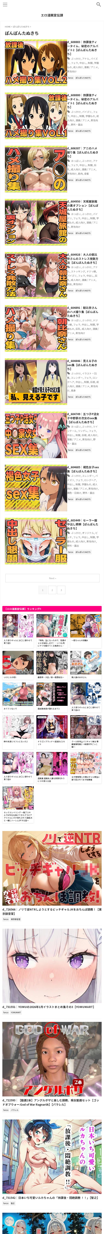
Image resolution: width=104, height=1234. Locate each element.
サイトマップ (55, 1216)
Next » (52, 468)
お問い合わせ (71, 1216)
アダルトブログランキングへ (18, 1198)
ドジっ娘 (69, 226)
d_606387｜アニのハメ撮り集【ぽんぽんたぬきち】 (74, 127)
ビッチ (88, 430)
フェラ (94, 54)
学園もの (75, 58)
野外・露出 (76, 104)
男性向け (70, 62)
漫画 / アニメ (62, 184)
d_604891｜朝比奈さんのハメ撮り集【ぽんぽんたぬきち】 (76, 254)
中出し (58, 58)
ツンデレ (60, 353)
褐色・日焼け (62, 400)
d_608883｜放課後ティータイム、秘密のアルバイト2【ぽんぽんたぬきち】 (77, 45)
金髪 (81, 142)
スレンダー (76, 388)
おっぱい (64, 134)
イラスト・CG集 (79, 303)
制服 (66, 58)
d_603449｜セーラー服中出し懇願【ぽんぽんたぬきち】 (76, 423)
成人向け (86, 58)
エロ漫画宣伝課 (52, 15)
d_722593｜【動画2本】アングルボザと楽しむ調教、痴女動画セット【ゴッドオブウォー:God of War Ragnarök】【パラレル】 (51, 992)
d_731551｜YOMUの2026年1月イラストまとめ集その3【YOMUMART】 (50, 897)
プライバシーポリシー (36, 1216)
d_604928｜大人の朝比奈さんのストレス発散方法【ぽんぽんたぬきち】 (76, 213)
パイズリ (84, 54)
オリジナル (76, 430)
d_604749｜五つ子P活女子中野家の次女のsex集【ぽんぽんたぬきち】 (77, 340)
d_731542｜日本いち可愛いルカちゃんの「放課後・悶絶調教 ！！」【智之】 (51, 1087)
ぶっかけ (64, 54)
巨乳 (72, 138)
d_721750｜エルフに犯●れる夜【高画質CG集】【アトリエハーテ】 (46, 1181)
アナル (74, 54)
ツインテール (89, 349)
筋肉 (75, 142)
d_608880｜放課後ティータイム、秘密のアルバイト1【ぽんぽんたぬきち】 (77, 87)
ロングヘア (76, 307)
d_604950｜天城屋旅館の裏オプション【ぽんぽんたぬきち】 (76, 169)
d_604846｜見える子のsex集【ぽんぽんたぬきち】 (77, 296)
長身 (61, 315)
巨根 (57, 311)
